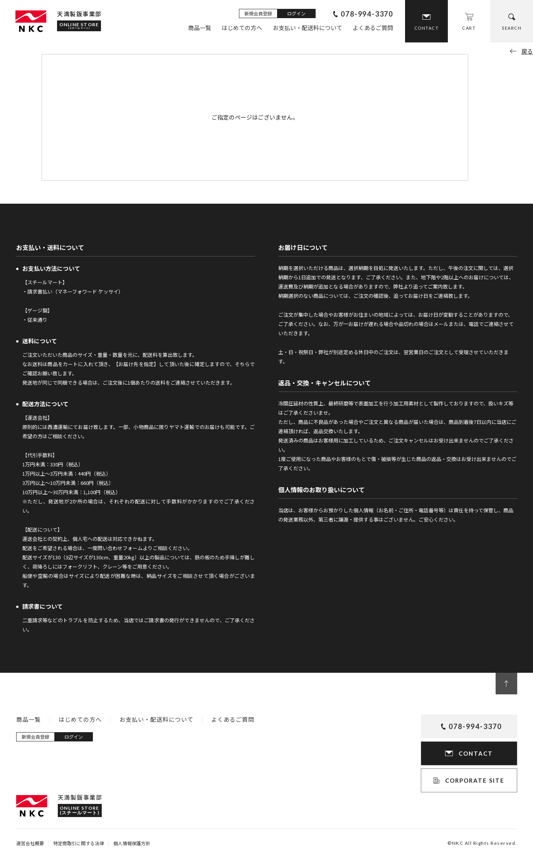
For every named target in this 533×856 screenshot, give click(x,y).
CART (469, 27)
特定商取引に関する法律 (78, 843)
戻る (527, 51)
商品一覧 (199, 28)
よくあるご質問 (373, 28)
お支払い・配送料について (307, 28)
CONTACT (426, 27)
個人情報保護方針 (131, 843)
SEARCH (511, 27)
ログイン (296, 13)
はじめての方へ (242, 28)
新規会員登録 (258, 13)
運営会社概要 (30, 843)
